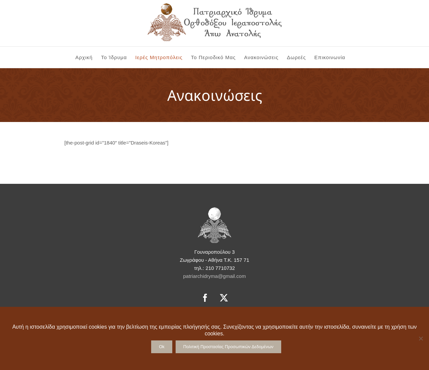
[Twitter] (224, 298)
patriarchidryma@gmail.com (214, 276)
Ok (162, 346)
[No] (420, 338)
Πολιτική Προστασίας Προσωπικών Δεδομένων (228, 346)
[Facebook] (205, 298)
